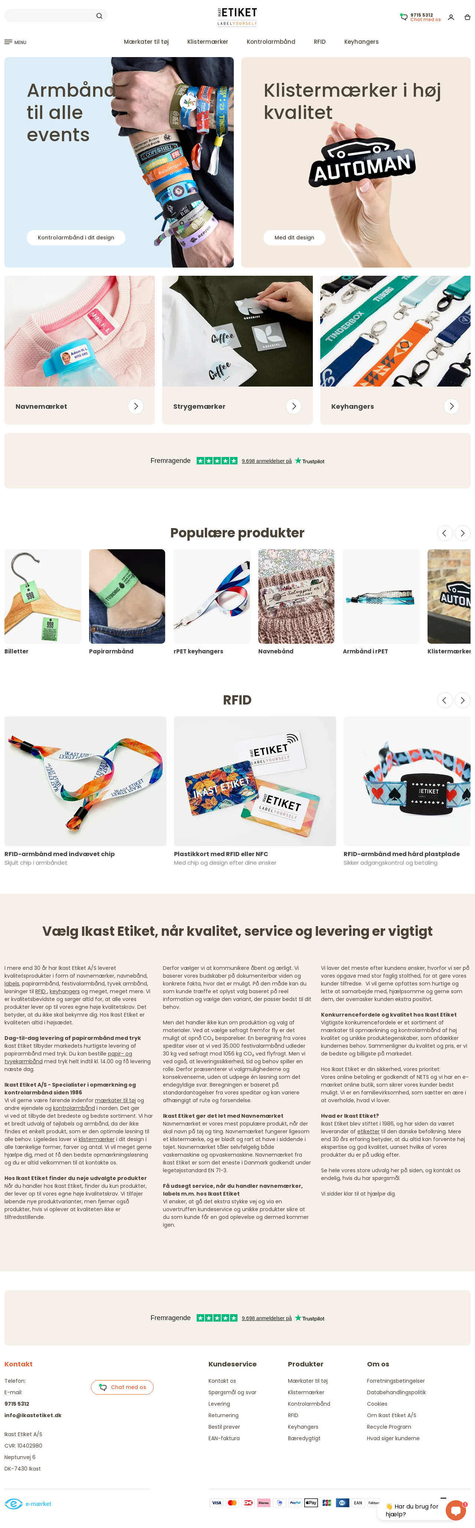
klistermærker (97, 1139)
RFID (320, 42)
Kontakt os (222, 1381)
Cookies (377, 1404)
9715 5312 (16, 1404)
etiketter (368, 1131)
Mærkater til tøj (146, 42)
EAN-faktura (224, 1438)
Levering (219, 1404)
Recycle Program (389, 1427)
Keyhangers (361, 42)
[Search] (55, 15)
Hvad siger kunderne (393, 1438)
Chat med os (122, 1387)
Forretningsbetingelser (396, 1381)
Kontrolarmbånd (271, 42)
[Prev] (445, 533)
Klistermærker (207, 42)
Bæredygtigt (304, 1438)
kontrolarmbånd (74, 1108)
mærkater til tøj (115, 1100)
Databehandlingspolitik (396, 1392)
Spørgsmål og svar (232, 1392)
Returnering (224, 1415)
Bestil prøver (224, 1427)
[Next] (463, 533)
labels (11, 983)
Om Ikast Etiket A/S (391, 1415)
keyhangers (65, 991)
